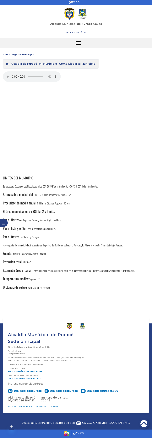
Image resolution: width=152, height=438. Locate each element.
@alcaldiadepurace (28, 391)
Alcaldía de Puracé (24, 63)
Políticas (12, 406)
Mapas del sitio (26, 406)
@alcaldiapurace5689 (102, 391)
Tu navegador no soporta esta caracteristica (32, 76)
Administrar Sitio (76, 32)
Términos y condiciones (47, 406)
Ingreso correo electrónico (26, 383)
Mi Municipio (48, 63)
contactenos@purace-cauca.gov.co (25, 371)
